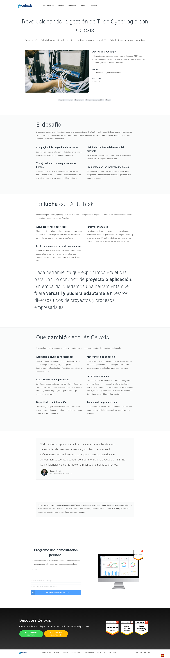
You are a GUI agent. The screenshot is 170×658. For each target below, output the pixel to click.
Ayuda (64, 655)
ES (163, 655)
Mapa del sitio (114, 655)
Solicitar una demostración (56, 635)
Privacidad (90, 655)
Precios (62, 4)
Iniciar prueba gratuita (31, 635)
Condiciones (76, 655)
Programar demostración (50, 594)
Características (48, 4)
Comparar (73, 4)
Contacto (95, 4)
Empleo (54, 655)
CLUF (101, 655)
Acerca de (43, 655)
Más (84, 4)
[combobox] (164, 655)
